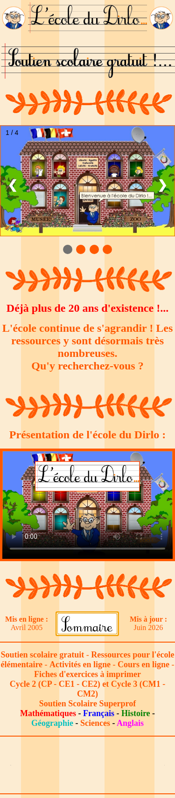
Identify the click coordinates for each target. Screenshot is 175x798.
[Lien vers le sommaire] (87, 623)
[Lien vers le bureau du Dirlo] (13, 17)
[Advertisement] (87, 765)
